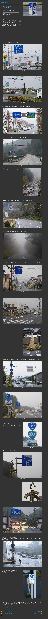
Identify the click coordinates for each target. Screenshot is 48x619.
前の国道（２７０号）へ (6, 611)
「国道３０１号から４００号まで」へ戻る (8, 613)
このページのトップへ (37, 613)
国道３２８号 (5, 2)
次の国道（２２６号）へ (37, 611)
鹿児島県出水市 (8, 6)
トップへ (3, 615)
